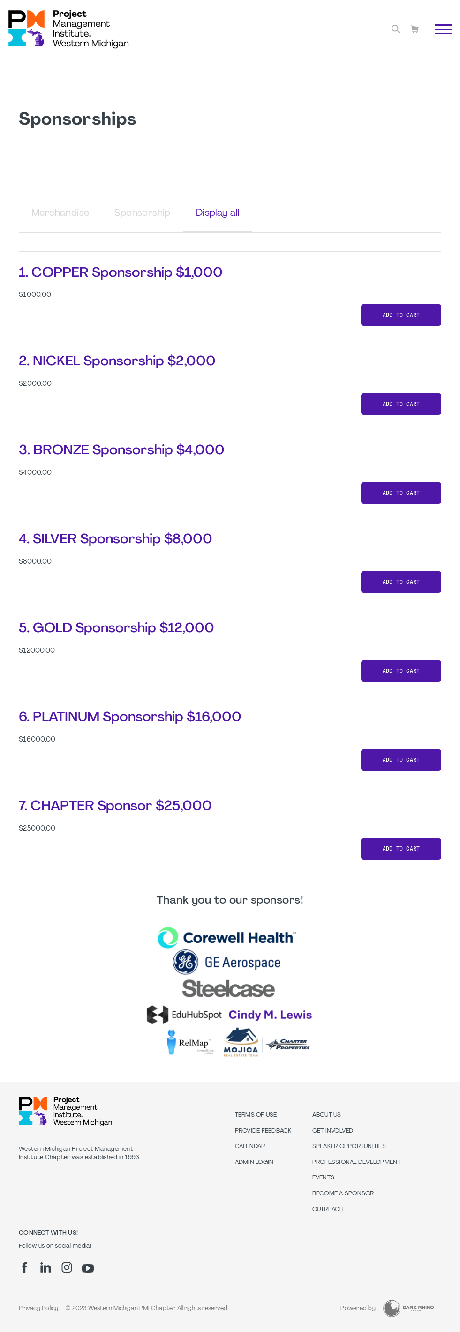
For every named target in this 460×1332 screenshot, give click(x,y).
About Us (326, 1115)
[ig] (67, 1267)
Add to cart (401, 315)
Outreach (328, 1210)
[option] (230, 991)
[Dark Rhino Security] (408, 1308)
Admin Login (254, 1162)
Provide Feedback (263, 1131)
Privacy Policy (39, 1308)
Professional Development (356, 1162)
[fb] (24, 1267)
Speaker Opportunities (349, 1146)
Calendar (250, 1146)
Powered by (358, 1308)
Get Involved (333, 1131)
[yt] (88, 1268)
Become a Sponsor (343, 1194)
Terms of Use (256, 1115)
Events (323, 1178)
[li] (46, 1267)
